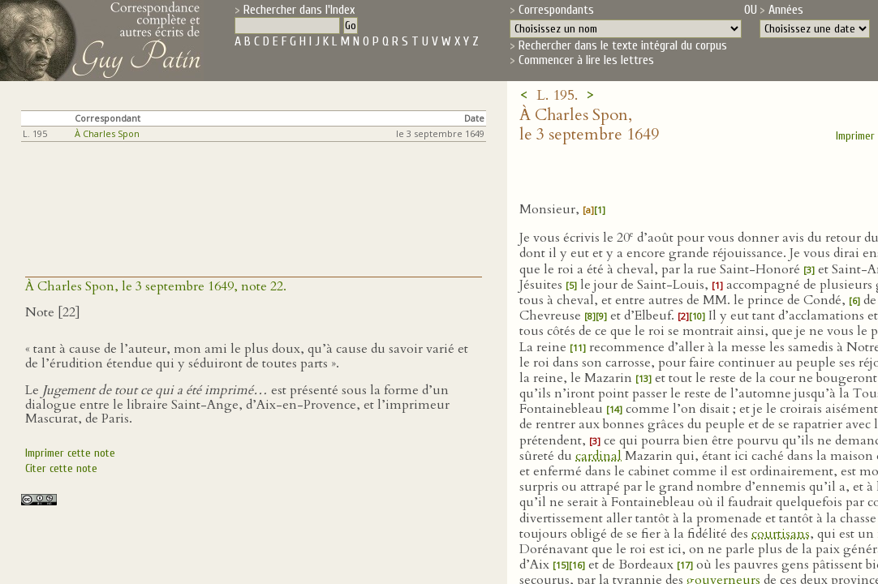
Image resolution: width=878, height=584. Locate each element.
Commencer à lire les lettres (586, 60)
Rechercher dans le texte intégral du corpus (623, 45)
